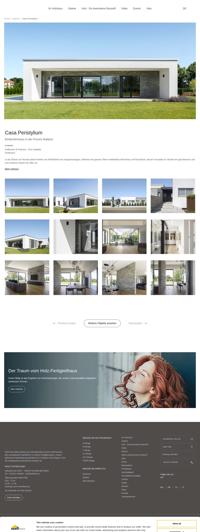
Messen (125, 486)
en (161, 487)
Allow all (177, 509)
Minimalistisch (89, 481)
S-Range (86, 443)
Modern (86, 477)
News (124, 490)
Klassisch (87, 474)
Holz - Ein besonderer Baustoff (99, 8)
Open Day (178, 447)
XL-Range (87, 454)
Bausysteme (127, 465)
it (183, 487)
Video (124, 8)
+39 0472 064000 (16, 474)
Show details (42, 526)
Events (137, 8)
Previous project (64, 323)
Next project (138, 323)
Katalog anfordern (178, 454)
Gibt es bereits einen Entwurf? (135, 455)
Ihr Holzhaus (55, 8)
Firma (124, 462)
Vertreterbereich (128, 497)
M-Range (87, 447)
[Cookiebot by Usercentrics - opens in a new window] (18, 526)
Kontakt (125, 493)
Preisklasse (127, 469)
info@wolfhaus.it (32, 474)
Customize (177, 517)
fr (169, 487)
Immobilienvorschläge (131, 476)
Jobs (149, 8)
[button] (55, 323)
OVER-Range (89, 460)
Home (7, 18)
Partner (125, 479)
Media (124, 483)
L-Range (86, 450)
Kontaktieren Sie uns (178, 439)
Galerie (72, 8)
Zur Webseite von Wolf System (18, 490)
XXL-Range (88, 457)
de (184, 8)
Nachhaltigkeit (128, 472)
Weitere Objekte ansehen (102, 323)
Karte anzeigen (13, 497)
